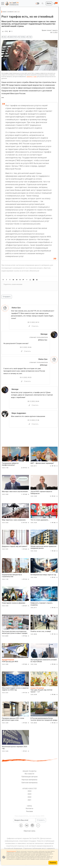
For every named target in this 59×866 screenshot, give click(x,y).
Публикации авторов (29, 777)
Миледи (44, 334)
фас (4, 37)
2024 (29, 791)
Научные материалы (29, 780)
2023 (29, 794)
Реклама (29, 811)
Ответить (35, 326)
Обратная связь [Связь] (29, 831)
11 (23, 494)
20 (23, 468)
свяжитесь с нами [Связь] (32, 76)
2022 (29, 797)
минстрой (12, 37)
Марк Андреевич (19, 413)
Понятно (53, 863)
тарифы (21, 37)
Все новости (29, 774)
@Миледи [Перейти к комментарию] (43, 365)
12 (52, 466)
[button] (2, 3)
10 (52, 496)
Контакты (29, 808)
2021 (29, 800)
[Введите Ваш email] (24, 820)
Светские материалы (29, 783)
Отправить (7, 297)
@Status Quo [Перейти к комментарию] (42, 340)
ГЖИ (29, 37)
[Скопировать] (21, 351)
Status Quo (16, 308)
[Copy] (29, 326)
